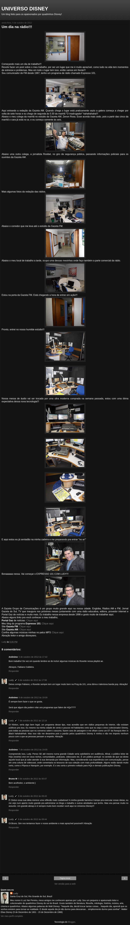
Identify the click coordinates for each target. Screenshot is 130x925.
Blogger (71, 922)
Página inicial (65, 878)
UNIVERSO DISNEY (24, 8)
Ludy (11, 680)
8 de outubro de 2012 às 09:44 (32, 819)
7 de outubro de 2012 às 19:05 (33, 749)
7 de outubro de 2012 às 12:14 (32, 720)
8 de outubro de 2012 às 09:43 (32, 796)
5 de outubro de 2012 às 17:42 (33, 657)
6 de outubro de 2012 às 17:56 (32, 680)
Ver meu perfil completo (12, 916)
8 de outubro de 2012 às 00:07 (32, 779)
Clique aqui (32, 620)
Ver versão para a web (65, 884)
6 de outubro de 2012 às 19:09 (33, 697)
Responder (14, 671)
